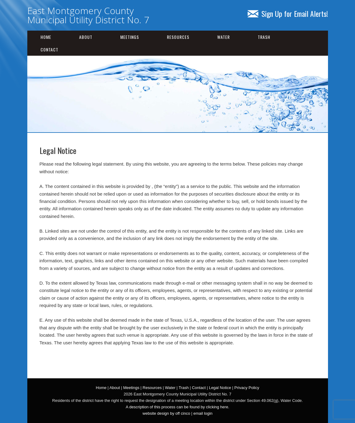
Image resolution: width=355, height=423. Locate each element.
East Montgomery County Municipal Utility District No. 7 (88, 15)
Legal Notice (220, 387)
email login (202, 413)
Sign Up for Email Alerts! (288, 13)
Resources (178, 37)
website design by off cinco (166, 413)
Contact (49, 49)
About (85, 37)
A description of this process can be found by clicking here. (177, 407)
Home (46, 37)
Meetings (129, 37)
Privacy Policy (246, 387)
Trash (264, 37)
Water (223, 37)
